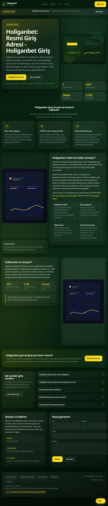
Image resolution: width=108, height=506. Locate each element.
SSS (60, 4)
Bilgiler (53, 4)
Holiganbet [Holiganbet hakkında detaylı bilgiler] (53, 477)
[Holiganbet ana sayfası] (9, 4)
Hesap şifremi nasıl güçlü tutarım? (52, 405)
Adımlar (44, 4)
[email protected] (12, 441)
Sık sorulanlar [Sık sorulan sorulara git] (35, 77)
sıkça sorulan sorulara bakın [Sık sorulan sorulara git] (66, 195)
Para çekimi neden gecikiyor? (50, 390)
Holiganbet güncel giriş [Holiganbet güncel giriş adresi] (27, 477)
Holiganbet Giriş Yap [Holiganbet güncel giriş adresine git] (16, 77)
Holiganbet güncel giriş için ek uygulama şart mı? (57, 382)
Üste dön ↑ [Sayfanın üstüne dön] (70, 459)
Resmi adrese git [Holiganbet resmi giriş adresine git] (93, 358)
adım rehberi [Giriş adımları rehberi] (42, 477)
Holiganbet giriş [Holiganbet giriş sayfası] (11, 477)
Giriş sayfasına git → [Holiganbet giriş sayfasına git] (14, 394)
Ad (53, 421)
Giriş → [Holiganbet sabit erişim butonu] (100, 501)
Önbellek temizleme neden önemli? (52, 397)
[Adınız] (66, 426)
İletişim (67, 4)
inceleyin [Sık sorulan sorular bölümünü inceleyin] (9, 481)
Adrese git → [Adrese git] (100, 12)
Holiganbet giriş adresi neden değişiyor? (54, 375)
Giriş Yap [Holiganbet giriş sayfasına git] (100, 4)
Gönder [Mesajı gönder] (57, 459)
